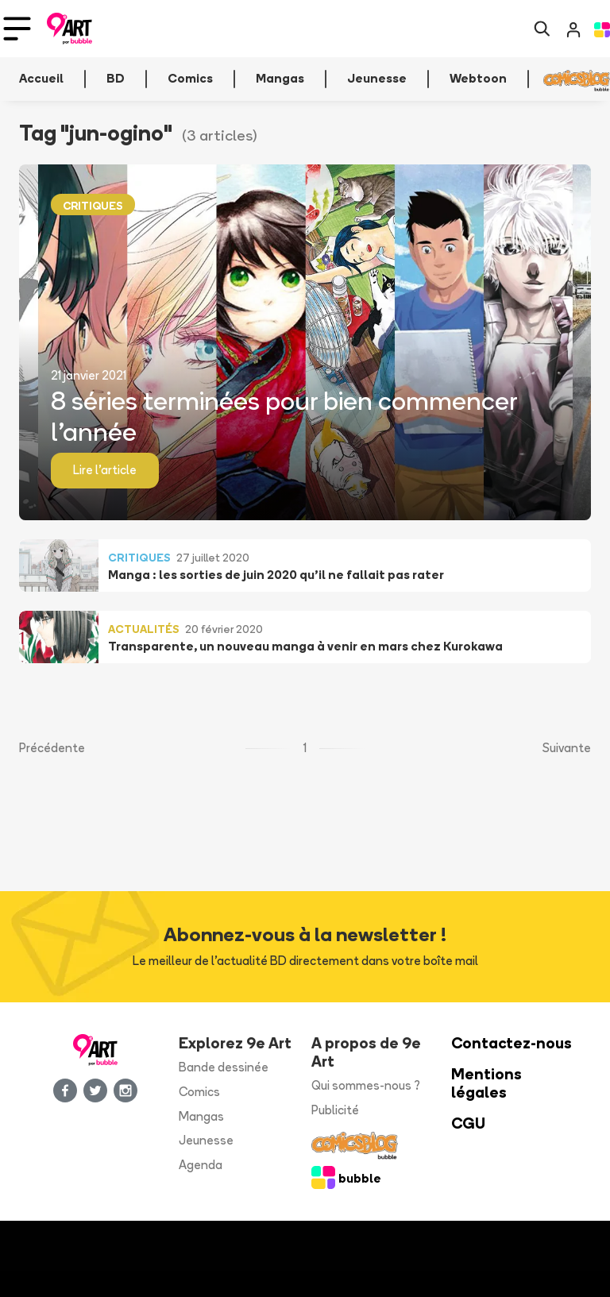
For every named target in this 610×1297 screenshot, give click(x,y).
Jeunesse (206, 1140)
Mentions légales (486, 1083)
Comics (199, 1091)
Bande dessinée (223, 1067)
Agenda (200, 1164)
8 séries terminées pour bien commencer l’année (284, 415)
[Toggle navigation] (17, 29)
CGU (468, 1123)
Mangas (201, 1116)
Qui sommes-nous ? (365, 1085)
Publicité (335, 1110)
